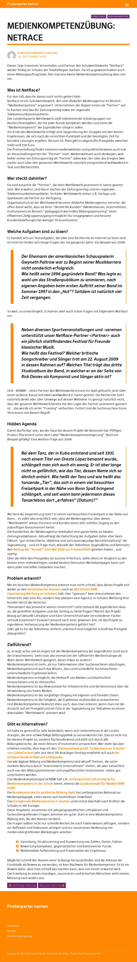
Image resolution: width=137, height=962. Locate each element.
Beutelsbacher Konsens (44, 589)
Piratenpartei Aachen (22, 4)
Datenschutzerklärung (19, 936)
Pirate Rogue (84, 953)
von (38, 53)
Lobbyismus (98, 16)
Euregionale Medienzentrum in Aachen (41, 801)
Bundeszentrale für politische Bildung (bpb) (44, 792)
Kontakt (11, 931)
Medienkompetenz (118, 16)
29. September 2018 (32, 56)
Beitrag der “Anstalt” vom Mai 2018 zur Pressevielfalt (52, 549)
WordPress (64, 953)
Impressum (13, 925)
